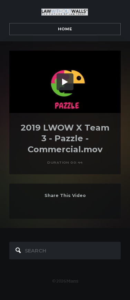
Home (65, 29)
